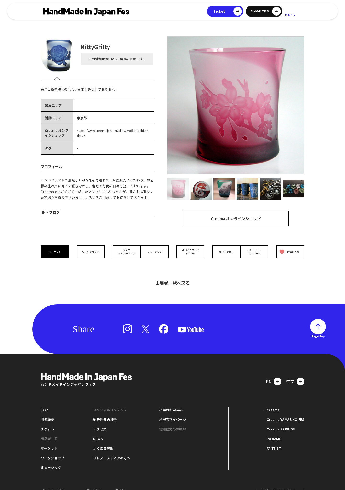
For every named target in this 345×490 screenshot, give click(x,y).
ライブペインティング (122, 252)
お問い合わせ (92, 483)
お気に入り (288, 251)
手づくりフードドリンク (189, 252)
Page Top (318, 328)
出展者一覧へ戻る (172, 275)
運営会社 (121, 483)
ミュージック (156, 251)
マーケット (56, 251)
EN (269, 373)
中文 (290, 373)
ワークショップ (89, 251)
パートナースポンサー (255, 252)
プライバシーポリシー (55, 483)
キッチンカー (222, 251)
